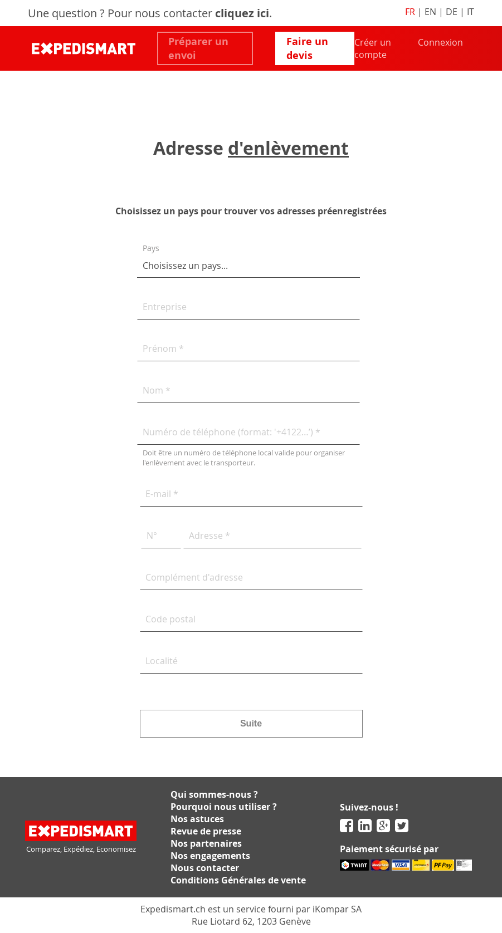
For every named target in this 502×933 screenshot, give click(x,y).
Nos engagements (210, 855)
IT (470, 12)
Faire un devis (307, 48)
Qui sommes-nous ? (214, 794)
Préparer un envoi (198, 48)
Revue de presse (205, 831)
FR (410, 12)
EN (430, 12)
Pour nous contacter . (190, 13)
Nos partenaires (206, 843)
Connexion (440, 42)
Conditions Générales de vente (238, 880)
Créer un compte (372, 48)
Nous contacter (204, 868)
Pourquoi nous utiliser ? (223, 807)
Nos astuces (197, 819)
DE (451, 12)
